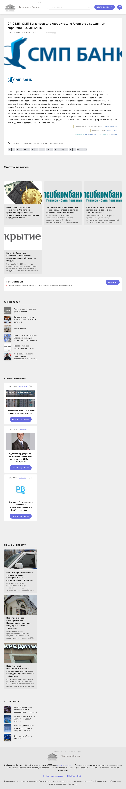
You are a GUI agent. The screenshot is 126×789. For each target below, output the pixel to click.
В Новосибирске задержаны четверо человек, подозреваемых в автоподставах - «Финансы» (19, 576)
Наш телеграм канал (53, 776)
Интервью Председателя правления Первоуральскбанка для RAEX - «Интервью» (20, 506)
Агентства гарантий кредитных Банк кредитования (44, 143)
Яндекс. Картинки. (112, 130)
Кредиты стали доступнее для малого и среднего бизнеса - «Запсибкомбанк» (100, 210)
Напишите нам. (113, 134)
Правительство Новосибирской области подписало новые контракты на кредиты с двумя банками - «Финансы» (20, 671)
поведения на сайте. (90, 134)
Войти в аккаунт (104, 7)
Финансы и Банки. (29, 5)
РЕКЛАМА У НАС (74, 776)
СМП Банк (16, 143)
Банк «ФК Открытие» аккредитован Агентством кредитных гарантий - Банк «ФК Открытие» (21, 257)
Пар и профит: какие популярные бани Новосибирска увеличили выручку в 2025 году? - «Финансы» (18, 623)
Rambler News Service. (111, 126)
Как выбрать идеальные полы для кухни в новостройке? (21, 412)
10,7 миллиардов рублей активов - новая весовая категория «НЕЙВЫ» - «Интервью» (20, 457)
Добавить (112, 282)
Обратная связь (64, 765)
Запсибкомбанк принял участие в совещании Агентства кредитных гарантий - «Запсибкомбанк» (62, 210)
